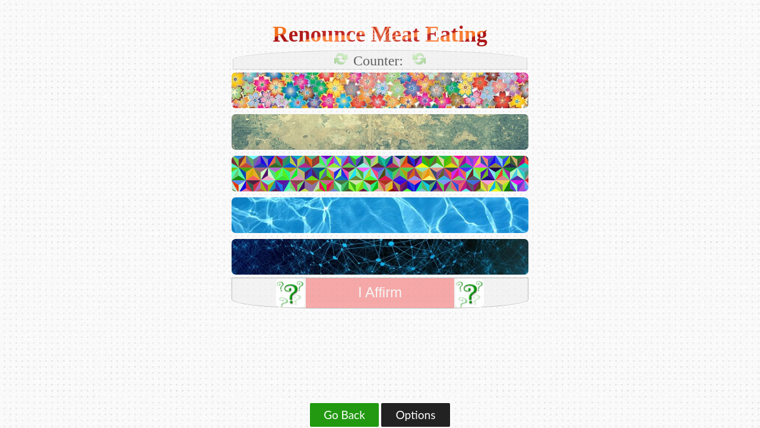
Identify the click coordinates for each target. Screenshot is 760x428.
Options (416, 414)
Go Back (344, 414)
